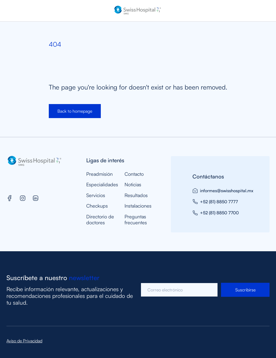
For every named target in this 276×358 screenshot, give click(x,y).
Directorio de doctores (100, 219)
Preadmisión (99, 174)
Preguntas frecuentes (136, 219)
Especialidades (102, 184)
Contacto (134, 174)
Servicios (95, 195)
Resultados (136, 195)
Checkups (97, 206)
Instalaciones (138, 206)
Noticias (133, 184)
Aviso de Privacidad (24, 340)
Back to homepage (74, 111)
